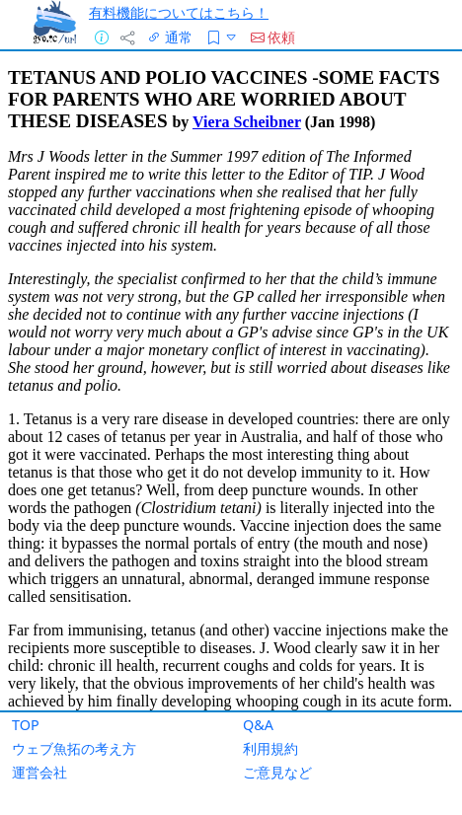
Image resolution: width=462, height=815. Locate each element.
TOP (25, 724)
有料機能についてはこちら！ (179, 12)
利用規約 (270, 748)
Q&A (258, 724)
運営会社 (39, 772)
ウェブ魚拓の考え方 (74, 748)
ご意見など (277, 772)
